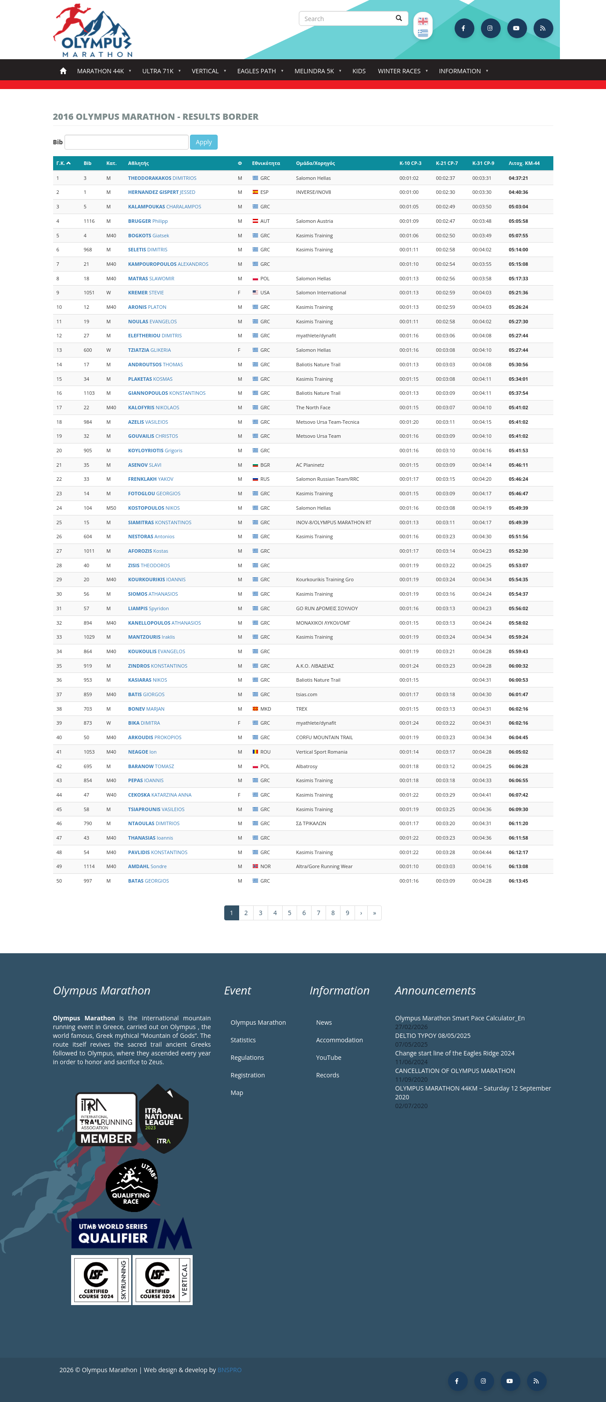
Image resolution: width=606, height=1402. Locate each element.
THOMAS (155, 364)
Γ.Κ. (64, 163)
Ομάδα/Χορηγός (315, 163)
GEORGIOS (154, 493)
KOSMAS (150, 379)
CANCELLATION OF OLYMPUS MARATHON (455, 1070)
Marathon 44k (102, 73)
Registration (248, 1075)
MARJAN (146, 708)
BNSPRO (230, 1370)
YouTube (329, 1057)
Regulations (247, 1057)
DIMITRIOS (162, 178)
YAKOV (150, 479)
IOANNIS (157, 579)
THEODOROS (149, 565)
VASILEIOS (148, 421)
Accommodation (339, 1040)
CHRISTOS (153, 436)
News (324, 1022)
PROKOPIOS (154, 737)
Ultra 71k (159, 73)
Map (237, 1092)
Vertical (207, 73)
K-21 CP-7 (447, 163)
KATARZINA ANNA (159, 794)
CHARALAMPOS (164, 206)
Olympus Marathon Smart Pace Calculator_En (460, 1018)
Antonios (151, 536)
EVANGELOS (152, 321)
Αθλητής (138, 163)
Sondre (147, 866)
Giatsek (148, 235)
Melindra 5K (316, 73)
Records (328, 1075)
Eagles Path (258, 73)
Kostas (148, 550)
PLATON (147, 307)
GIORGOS (146, 694)
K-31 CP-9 (484, 163)
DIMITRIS (148, 249)
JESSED (161, 192)
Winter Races (401, 73)
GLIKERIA (149, 350)
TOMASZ (151, 766)
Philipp (148, 221)
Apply (204, 142)
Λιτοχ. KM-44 (524, 163)
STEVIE (146, 292)
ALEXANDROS (168, 264)
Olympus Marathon (258, 1022)
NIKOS (154, 507)
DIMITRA (144, 722)
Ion (142, 751)
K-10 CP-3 (411, 163)
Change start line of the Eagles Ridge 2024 (455, 1053)
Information (462, 73)
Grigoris (155, 450)
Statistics (243, 1040)
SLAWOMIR (151, 278)
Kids (359, 71)
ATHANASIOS (153, 593)
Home (63, 71)
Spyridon (148, 608)
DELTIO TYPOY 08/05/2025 (433, 1035)
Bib (58, 142)
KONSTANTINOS (167, 393)
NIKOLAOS (153, 407)
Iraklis (151, 636)
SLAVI (144, 464)
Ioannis (150, 837)
